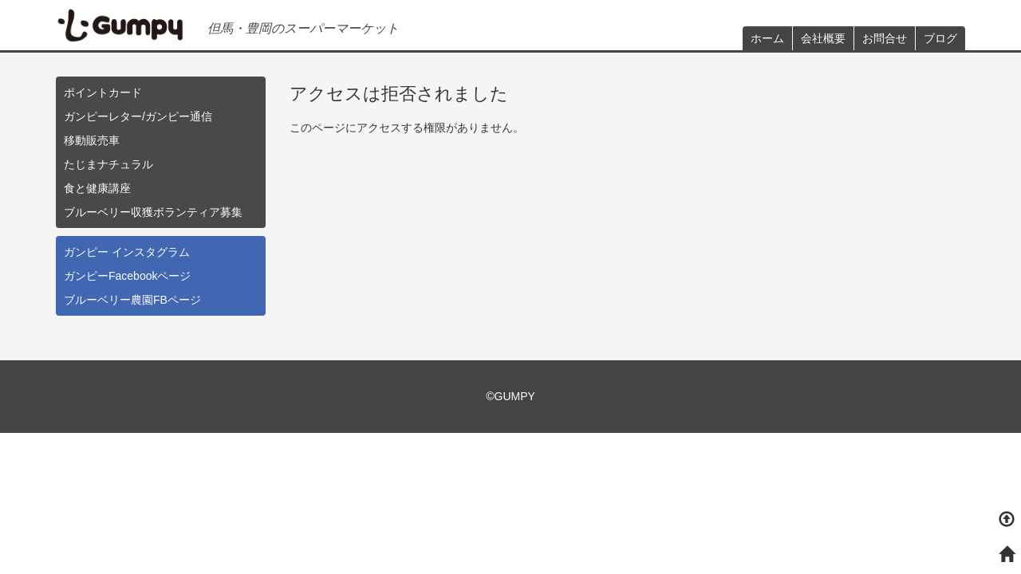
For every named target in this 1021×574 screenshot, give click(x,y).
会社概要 (823, 38)
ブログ (940, 38)
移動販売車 (92, 140)
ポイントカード (103, 92)
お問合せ (884, 38)
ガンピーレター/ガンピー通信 (138, 116)
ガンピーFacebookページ (127, 275)
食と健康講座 (97, 188)
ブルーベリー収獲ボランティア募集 (153, 212)
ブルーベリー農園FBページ (132, 299)
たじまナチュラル (108, 164)
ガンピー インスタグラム (127, 252)
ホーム (767, 38)
